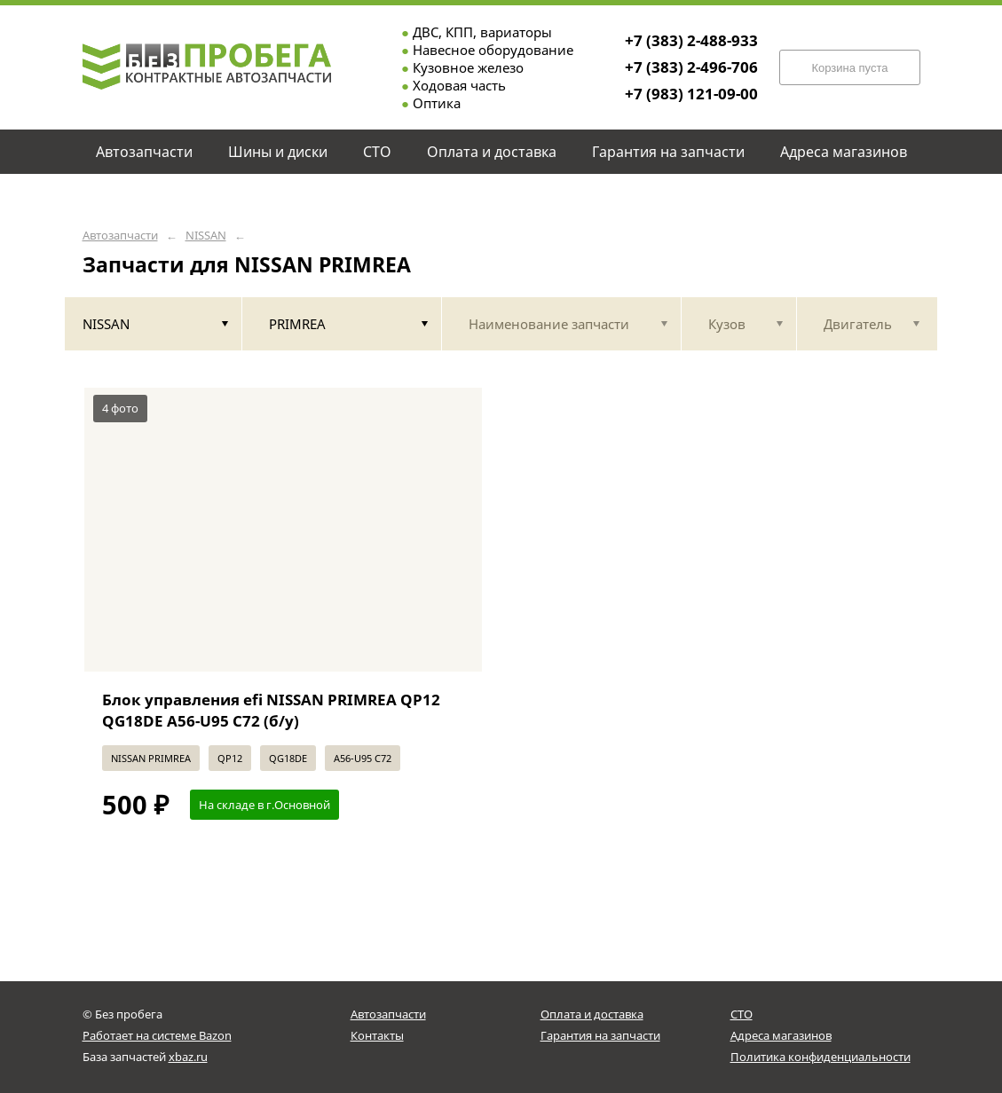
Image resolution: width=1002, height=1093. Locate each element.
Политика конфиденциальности (820, 1057)
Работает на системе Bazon (157, 1035)
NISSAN (205, 235)
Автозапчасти (120, 235)
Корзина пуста (849, 68)
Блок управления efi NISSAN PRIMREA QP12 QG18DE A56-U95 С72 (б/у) (271, 710)
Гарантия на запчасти (600, 1035)
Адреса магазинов (781, 1035)
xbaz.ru (188, 1057)
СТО (741, 1014)
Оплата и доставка (591, 1014)
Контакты (377, 1035)
